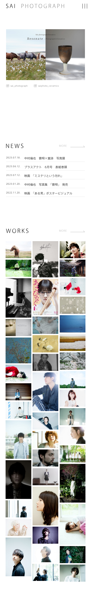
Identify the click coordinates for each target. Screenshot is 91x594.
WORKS (17, 230)
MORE (63, 145)
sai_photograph (19, 85)
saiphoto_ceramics (48, 85)
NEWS (15, 146)
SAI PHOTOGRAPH (36, 6)
